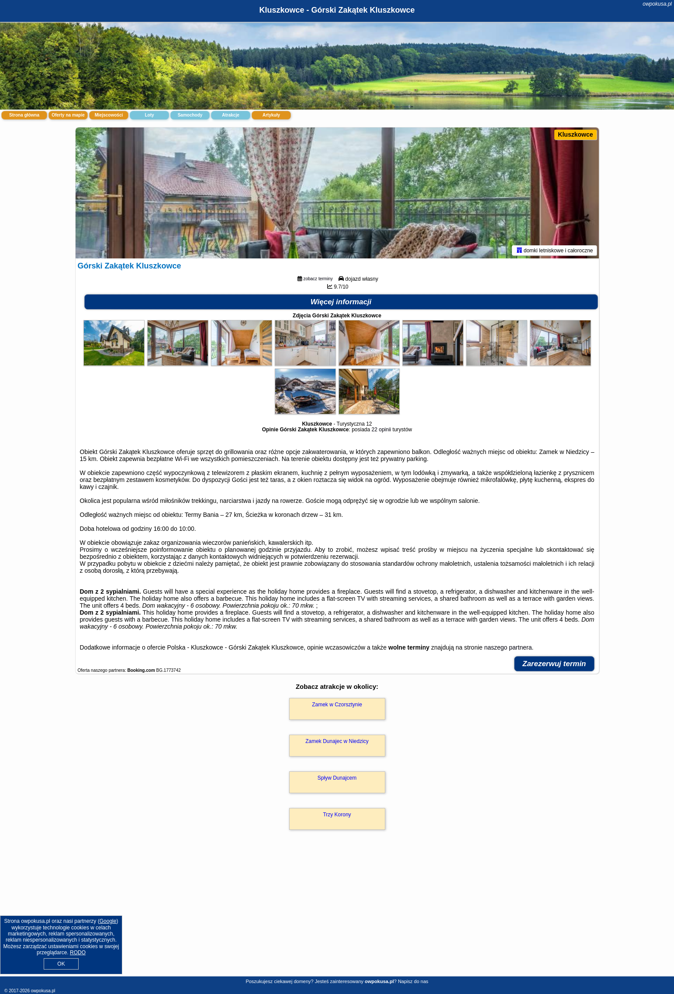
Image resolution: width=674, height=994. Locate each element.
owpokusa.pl (657, 4)
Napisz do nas (413, 981)
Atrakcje (230, 115)
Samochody (190, 115)
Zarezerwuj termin (554, 664)
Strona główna (24, 115)
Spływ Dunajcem (337, 778)
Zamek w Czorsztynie (337, 705)
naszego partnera (508, 647)
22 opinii (381, 429)
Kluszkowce (575, 134)
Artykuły (271, 115)
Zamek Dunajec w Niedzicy (337, 741)
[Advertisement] (337, 912)
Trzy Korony (337, 815)
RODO (78, 952)
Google (108, 921)
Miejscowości (109, 115)
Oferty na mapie (68, 115)
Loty (149, 115)
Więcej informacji (341, 302)
